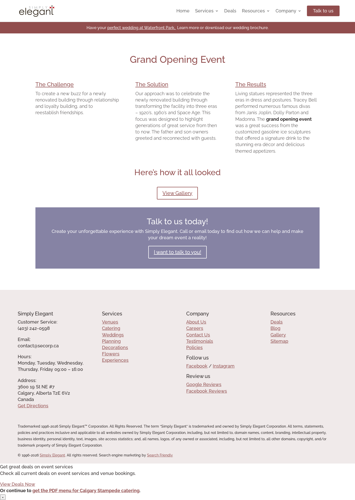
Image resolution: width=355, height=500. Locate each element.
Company (286, 10)
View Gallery (177, 193)
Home (183, 10)
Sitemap (279, 341)
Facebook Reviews (206, 391)
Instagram (224, 366)
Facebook (196, 366)
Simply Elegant (52, 455)
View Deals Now (17, 484)
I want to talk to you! (177, 252)
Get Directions (33, 405)
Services (204, 10)
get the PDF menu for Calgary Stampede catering (85, 490)
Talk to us (323, 10)
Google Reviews (203, 384)
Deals (230, 10)
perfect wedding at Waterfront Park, (141, 27)
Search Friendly (160, 455)
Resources (253, 10)
